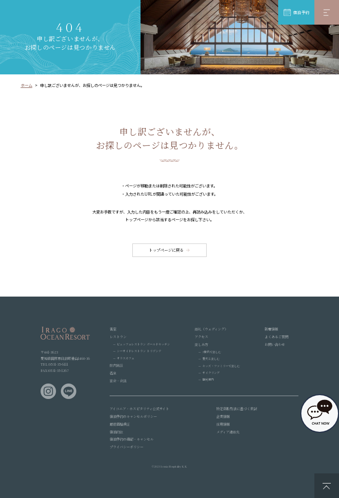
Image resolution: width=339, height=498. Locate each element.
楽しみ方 (201, 344)
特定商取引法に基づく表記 (236, 408)
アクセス (201, 336)
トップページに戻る (166, 250)
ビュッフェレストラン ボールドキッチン (143, 344)
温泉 (113, 372)
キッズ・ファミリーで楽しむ (221, 366)
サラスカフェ (125, 358)
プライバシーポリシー (126, 446)
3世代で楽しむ (211, 352)
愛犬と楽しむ (211, 358)
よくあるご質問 (276, 336)
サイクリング (211, 372)
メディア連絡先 (228, 431)
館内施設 (116, 365)
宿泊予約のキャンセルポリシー (133, 416)
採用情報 (223, 424)
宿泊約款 (116, 431)
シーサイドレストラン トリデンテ (139, 351)
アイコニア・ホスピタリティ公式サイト (139, 408)
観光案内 (208, 379)
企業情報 (223, 416)
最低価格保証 (120, 424)
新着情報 (271, 329)
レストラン (118, 336)
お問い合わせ (275, 344)
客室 (113, 329)
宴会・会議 (118, 380)
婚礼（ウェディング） (211, 329)
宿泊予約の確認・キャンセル (132, 439)
